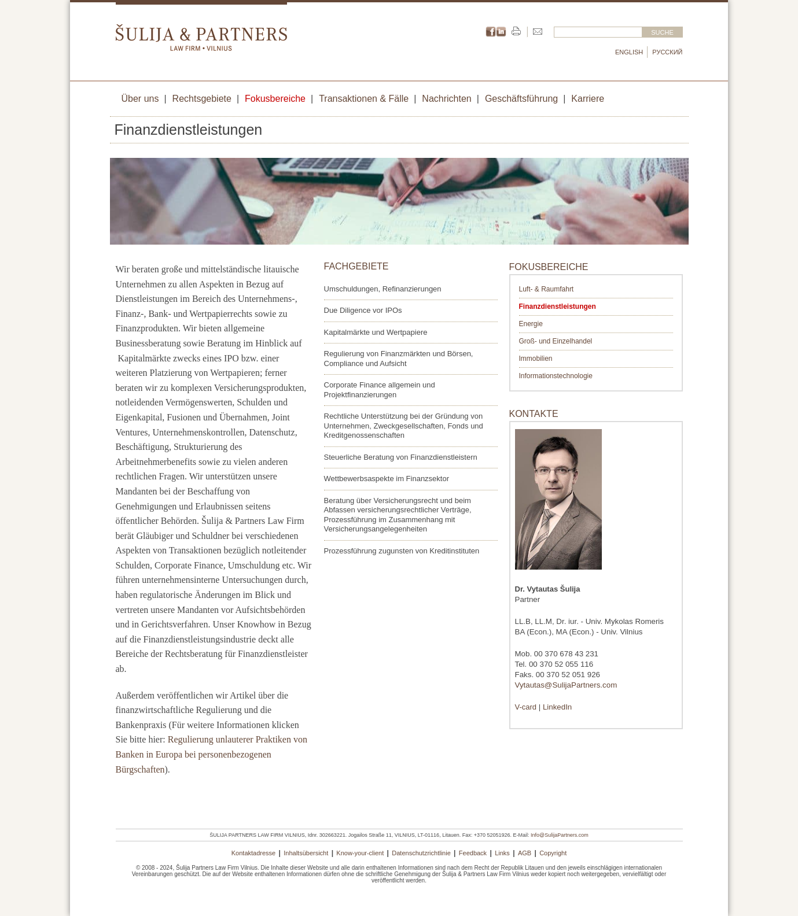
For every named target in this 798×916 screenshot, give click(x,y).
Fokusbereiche (275, 99)
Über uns (140, 99)
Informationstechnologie (556, 376)
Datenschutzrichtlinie (421, 852)
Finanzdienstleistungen (557, 306)
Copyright (553, 852)
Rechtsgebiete (201, 99)
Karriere (587, 99)
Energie (531, 324)
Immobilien (536, 358)
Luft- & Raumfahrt (546, 289)
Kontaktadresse (253, 852)
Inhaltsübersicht (306, 852)
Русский (667, 52)
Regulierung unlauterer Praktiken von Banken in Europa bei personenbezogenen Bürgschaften (211, 754)
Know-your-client (360, 852)
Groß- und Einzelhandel (556, 341)
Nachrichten (446, 99)
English (629, 52)
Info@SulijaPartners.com (560, 835)
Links (502, 852)
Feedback (473, 852)
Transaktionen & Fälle (364, 99)
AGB (524, 852)
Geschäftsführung (521, 99)
